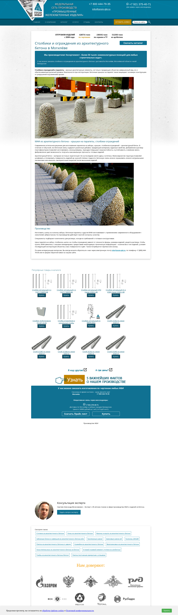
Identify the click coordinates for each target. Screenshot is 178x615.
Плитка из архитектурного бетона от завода (53, 544)
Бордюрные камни (95, 539)
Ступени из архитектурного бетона (50, 533)
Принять (167, 611)
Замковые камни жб (114, 539)
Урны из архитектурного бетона (80, 533)
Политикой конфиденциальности (80, 611)
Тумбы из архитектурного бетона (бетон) (52, 555)
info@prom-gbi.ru (101, 9)
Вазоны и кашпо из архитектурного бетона (113, 533)
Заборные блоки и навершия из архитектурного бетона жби (60, 539)
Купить (41, 295)
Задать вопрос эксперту (69, 512)
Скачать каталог (133, 43)
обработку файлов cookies (53, 611)
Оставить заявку (122, 22)
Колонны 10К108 (132, 539)
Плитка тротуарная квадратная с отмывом (88, 555)
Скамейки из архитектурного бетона (88, 544)
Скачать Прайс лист (75, 414)
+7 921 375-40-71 (138, 4)
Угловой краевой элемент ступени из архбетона (101, 550)
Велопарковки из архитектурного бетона (123, 544)
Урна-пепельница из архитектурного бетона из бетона (57, 550)
